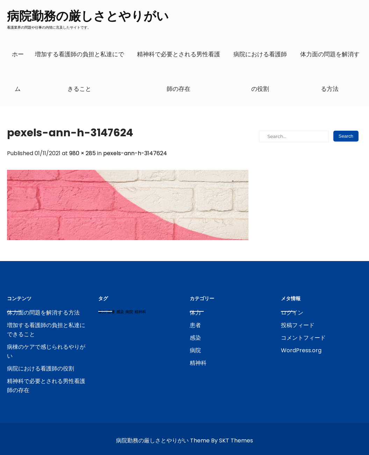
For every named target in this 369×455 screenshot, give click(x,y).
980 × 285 (82, 153)
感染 (195, 338)
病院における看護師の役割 (260, 71)
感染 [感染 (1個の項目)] (120, 312)
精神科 (198, 363)
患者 (195, 325)
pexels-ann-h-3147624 (135, 153)
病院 (195, 350)
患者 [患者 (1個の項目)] (111, 312)
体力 (195, 313)
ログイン (292, 313)
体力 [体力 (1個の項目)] (102, 312)
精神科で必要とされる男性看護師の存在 (178, 71)
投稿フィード (297, 325)
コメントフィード (303, 338)
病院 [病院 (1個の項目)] (129, 312)
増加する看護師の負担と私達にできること (79, 71)
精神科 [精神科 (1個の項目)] (140, 312)
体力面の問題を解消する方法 (330, 71)
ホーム (18, 71)
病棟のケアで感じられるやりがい (46, 351)
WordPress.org (301, 350)
